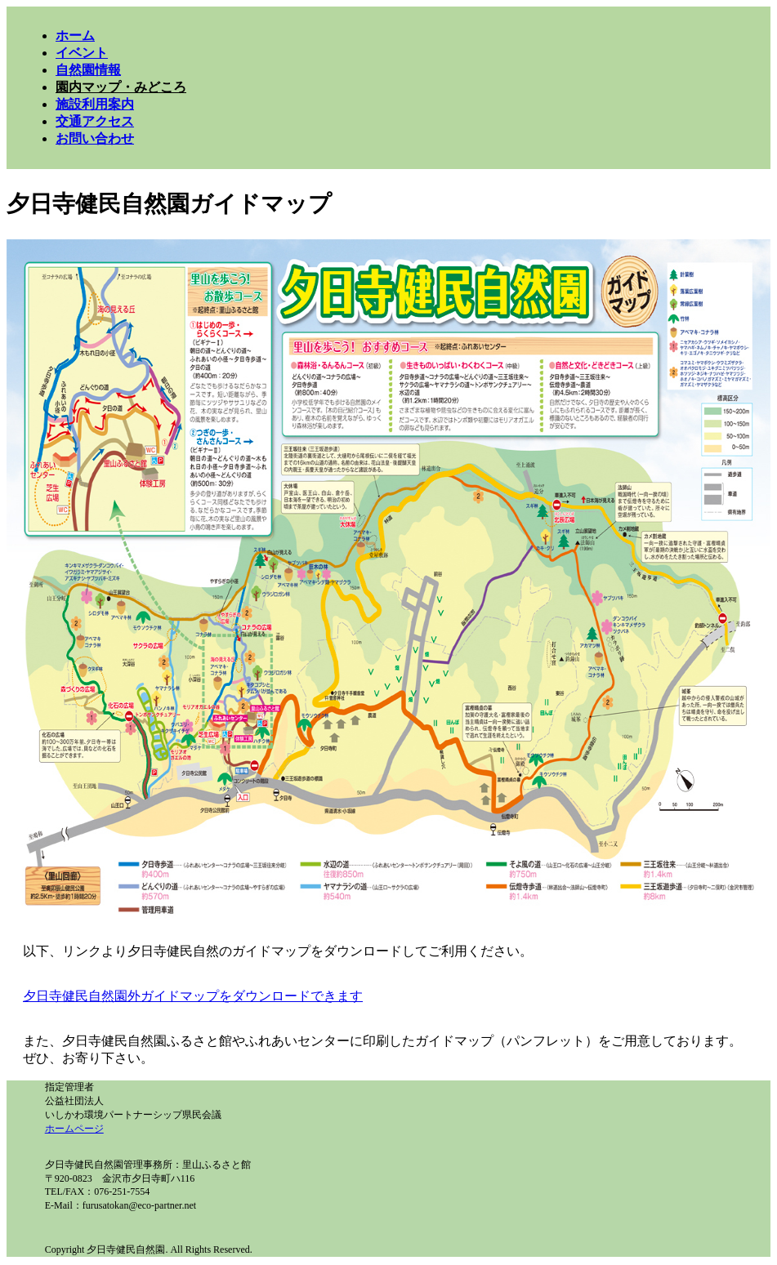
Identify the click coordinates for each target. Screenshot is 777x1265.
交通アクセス (95, 121)
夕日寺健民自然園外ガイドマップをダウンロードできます (193, 996)
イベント (82, 53)
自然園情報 (88, 70)
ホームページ (74, 1128)
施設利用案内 (95, 104)
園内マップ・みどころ (121, 87)
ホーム (75, 35)
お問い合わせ (95, 138)
